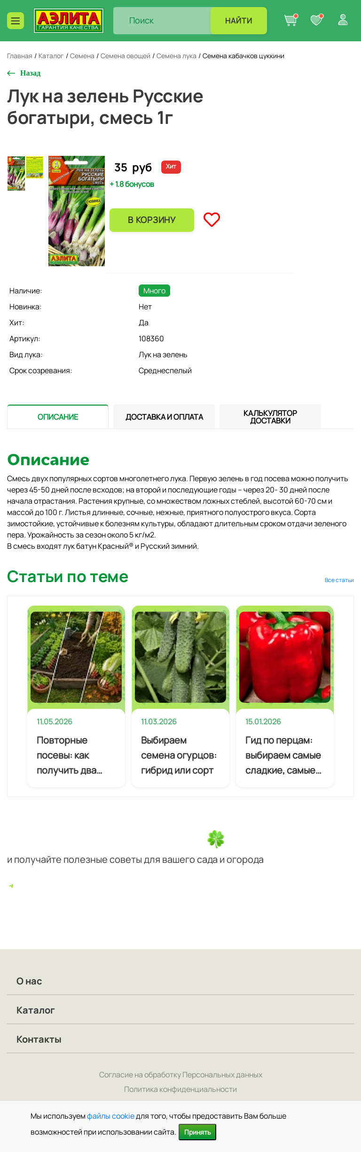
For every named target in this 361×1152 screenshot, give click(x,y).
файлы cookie (110, 1116)
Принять (197, 1132)
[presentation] (58, 416)
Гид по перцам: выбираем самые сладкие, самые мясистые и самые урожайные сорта (284, 756)
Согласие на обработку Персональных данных (180, 1074)
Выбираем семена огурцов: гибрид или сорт (179, 755)
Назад (30, 73)
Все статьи (339, 580)
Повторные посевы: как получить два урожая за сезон (73, 756)
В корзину (151, 219)
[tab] (58, 416)
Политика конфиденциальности (180, 1089)
